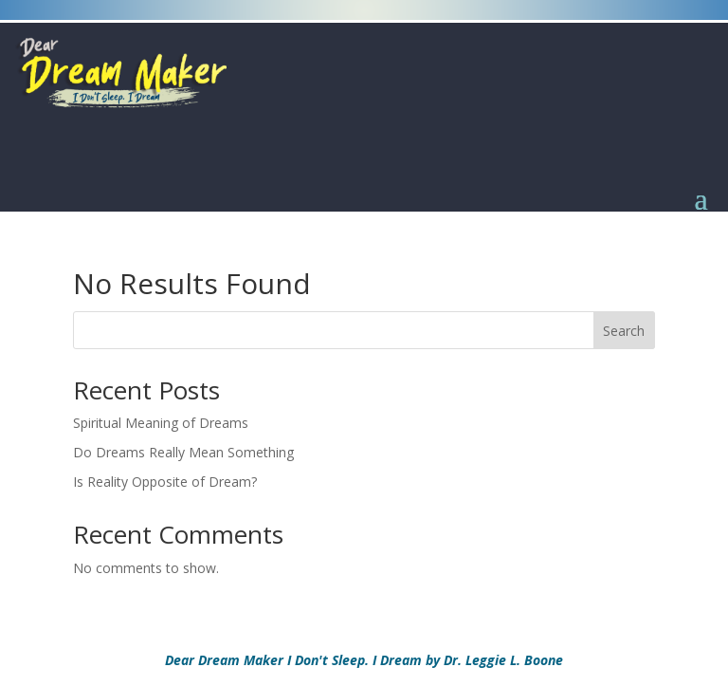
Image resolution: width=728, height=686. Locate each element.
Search (624, 331)
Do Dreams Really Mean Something (183, 452)
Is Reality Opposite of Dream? (165, 482)
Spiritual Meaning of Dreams (160, 423)
